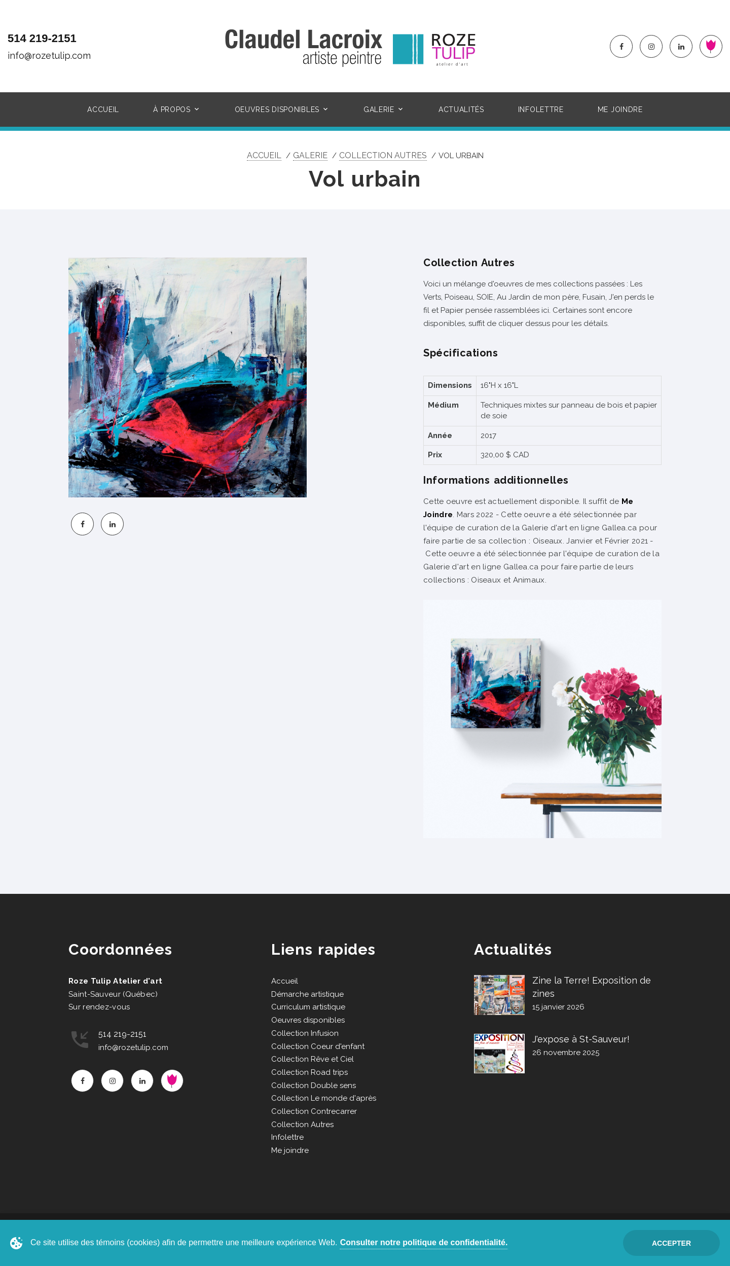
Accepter (671, 1243)
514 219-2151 (42, 38)
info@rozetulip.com (49, 55)
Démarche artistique (307, 994)
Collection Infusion (305, 1033)
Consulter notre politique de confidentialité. (424, 1242)
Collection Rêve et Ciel (312, 1059)
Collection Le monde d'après (323, 1098)
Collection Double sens (313, 1085)
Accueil (103, 109)
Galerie (378, 109)
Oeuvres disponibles (277, 109)
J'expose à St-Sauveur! (581, 1039)
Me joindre (620, 109)
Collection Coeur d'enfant (317, 1046)
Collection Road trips (309, 1072)
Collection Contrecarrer (314, 1111)
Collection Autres (383, 155)
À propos (172, 109)
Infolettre (541, 109)
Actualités (461, 109)
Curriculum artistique (308, 1006)
